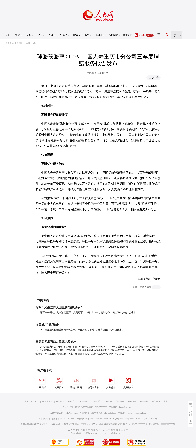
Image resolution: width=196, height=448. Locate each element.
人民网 (8, 43)
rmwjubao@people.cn (137, 413)
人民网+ (59, 382)
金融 (28, 43)
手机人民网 (76, 382)
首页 (7, 35)
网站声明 (132, 401)
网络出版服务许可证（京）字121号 (114, 424)
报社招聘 (60, 401)
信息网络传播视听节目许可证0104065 (38, 424)
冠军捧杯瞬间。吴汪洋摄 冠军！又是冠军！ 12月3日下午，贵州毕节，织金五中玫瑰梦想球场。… (90, 312)
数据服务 (120, 401)
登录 (178, 35)
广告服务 (84, 401)
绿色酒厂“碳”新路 (47, 324)
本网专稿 (43, 300)
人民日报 (41, 382)
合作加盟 (96, 401)
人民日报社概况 (31, 401)
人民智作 (128, 382)
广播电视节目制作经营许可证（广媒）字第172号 (135, 419)
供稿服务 (108, 401)
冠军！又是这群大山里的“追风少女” (59, 307)
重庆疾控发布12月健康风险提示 (56, 341)
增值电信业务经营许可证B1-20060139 (94, 419)
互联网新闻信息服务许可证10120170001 (57, 419)
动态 (35, 43)
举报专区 (127, 35)
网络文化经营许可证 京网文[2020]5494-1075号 (76, 424)
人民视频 (111, 382)
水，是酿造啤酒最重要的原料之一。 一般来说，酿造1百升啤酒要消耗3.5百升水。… (83, 329)
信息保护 (156, 401)
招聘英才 (72, 401)
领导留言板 (93, 382)
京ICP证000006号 (139, 424)
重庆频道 (19, 43)
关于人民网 (47, 401)
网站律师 (144, 401)
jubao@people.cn (126, 407)
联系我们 (167, 401)
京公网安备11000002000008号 (162, 424)
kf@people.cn (72, 413)
